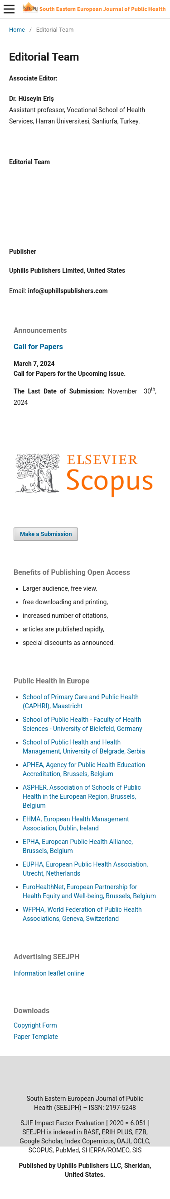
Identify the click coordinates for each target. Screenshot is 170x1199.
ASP (28, 787)
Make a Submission (46, 534)
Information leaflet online (49, 973)
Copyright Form (35, 1025)
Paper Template (36, 1036)
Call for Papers (38, 346)
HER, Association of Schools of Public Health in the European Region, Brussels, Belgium (82, 796)
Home (17, 29)
